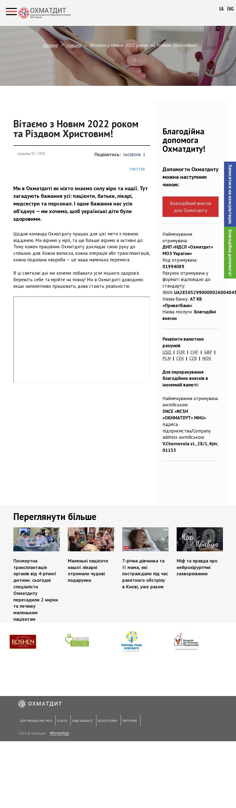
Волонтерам (106, 722)
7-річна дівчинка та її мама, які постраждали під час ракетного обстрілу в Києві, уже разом (145, 574)
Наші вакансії (81, 722)
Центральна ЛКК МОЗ (35, 722)
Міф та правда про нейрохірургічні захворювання (197, 567)
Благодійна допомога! (230, 252)
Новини (73, 45)
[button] (230, 194)
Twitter (137, 169)
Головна (50, 45)
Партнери (127, 722)
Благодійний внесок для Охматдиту (190, 206)
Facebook (132, 155)
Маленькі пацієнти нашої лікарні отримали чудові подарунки (88, 570)
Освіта (61, 722)
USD (167, 352)
